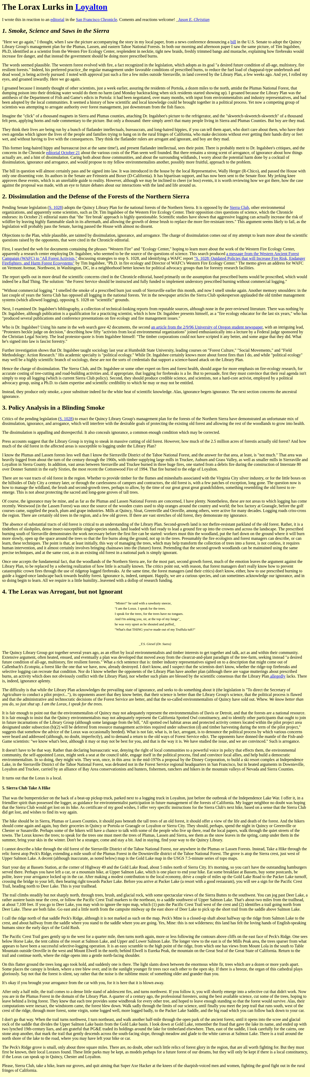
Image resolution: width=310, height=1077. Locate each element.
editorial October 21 (63, 152)
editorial (57, 19)
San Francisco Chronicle (96, 19)
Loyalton (91, 7)
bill (233, 42)
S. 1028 (55, 207)
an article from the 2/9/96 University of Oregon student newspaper (207, 327)
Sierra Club (239, 207)
